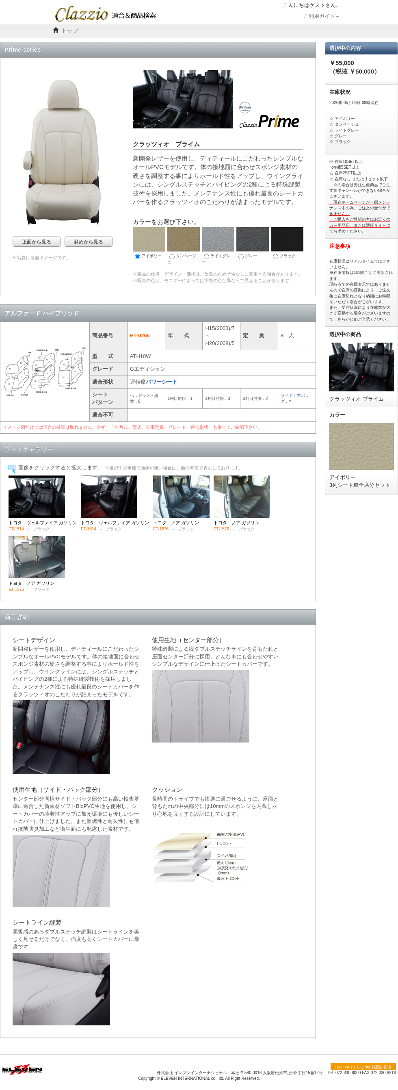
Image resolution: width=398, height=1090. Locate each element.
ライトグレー (218, 245)
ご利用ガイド (321, 16)
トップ (69, 31)
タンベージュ (183, 245)
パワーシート (161, 382)
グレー (252, 243)
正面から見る (36, 242)
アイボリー (149, 243)
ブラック (287, 243)
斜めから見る (88, 242)
